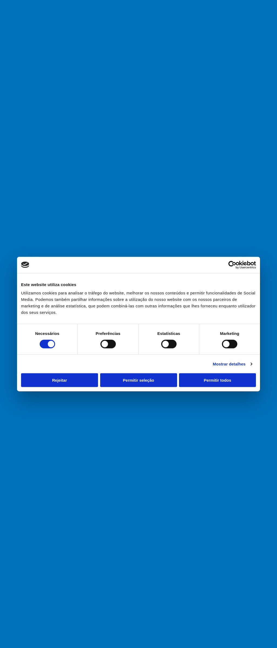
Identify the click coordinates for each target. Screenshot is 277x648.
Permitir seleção (138, 380)
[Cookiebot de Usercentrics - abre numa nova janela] (232, 265)
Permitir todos (217, 380)
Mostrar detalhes (229, 363)
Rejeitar (59, 380)
